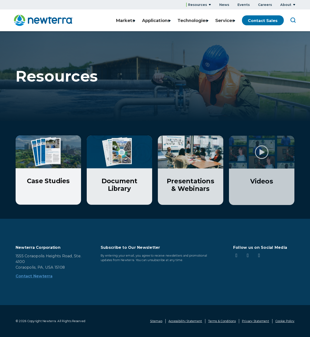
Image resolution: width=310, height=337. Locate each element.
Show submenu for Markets (129, 20)
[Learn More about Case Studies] (48, 170)
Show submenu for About (294, 4)
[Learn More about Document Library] (119, 170)
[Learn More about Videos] (261, 171)
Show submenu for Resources (209, 4)
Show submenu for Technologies (205, 20)
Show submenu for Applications (166, 20)
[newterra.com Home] (43, 20)
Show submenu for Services (234, 20)
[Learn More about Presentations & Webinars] (190, 171)
